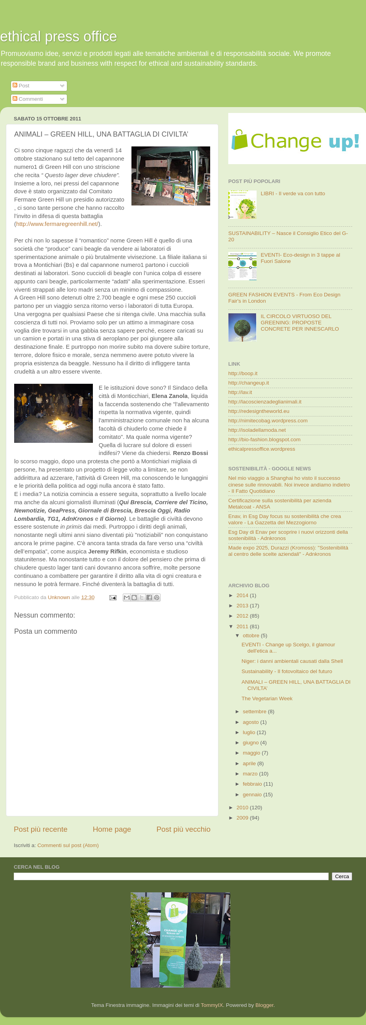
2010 (243, 807)
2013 (243, 606)
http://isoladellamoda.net (257, 430)
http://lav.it (240, 392)
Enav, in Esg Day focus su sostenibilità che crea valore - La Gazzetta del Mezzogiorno (284, 519)
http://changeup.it (248, 383)
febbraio (253, 784)
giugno (251, 743)
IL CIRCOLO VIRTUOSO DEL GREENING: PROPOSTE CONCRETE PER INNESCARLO (300, 322)
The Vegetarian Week (267, 698)
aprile (250, 763)
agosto (251, 722)
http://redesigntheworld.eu (258, 411)
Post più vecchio (183, 829)
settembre (255, 711)
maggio (252, 753)
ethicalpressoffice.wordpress (261, 449)
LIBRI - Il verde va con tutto (293, 193)
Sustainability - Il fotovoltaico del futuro (287, 671)
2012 (243, 616)
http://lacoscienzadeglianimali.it (264, 402)
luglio (250, 732)
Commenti (28, 99)
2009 (243, 818)
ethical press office (58, 36)
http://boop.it (242, 373)
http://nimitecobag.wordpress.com (268, 421)
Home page (112, 829)
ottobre (252, 635)
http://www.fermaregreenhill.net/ (57, 224)
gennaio (253, 794)
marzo (251, 774)
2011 (243, 626)
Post (21, 86)
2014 (243, 595)
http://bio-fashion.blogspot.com (264, 439)
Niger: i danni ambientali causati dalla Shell (292, 661)
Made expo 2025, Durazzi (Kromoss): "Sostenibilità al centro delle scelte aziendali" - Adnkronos (288, 551)
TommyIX (212, 1005)
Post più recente (41, 829)
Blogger (264, 1005)
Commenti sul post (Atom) (68, 845)
